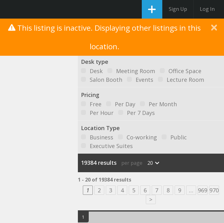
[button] (45, 117)
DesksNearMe (10, 9)
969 (202, 190)
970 (214, 190)
